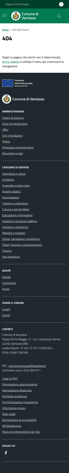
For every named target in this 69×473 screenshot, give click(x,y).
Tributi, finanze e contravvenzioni (22, 245)
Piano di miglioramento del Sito (21, 431)
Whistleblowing (11, 426)
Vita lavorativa (11, 256)
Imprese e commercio (15, 227)
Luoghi (6, 309)
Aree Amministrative (14, 123)
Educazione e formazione (17, 215)
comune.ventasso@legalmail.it (27, 366)
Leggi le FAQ (9, 378)
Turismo (6, 250)
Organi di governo (13, 118)
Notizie (6, 277)
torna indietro (11, 61)
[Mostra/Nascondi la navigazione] (4, 15)
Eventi (6, 315)
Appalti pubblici (11, 191)
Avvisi (5, 289)
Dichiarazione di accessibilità (19, 420)
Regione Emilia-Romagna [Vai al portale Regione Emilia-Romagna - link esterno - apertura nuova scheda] (17, 4)
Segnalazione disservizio (17, 390)
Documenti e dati (12, 153)
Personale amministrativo (17, 147)
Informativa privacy (14, 408)
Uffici (5, 129)
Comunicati (9, 283)
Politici (6, 141)
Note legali (8, 414)
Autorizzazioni (10, 197)
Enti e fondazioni (12, 135)
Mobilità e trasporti (13, 233)
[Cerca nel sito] (59, 15)
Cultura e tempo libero (15, 209)
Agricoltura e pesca (13, 173)
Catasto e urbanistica (15, 203)
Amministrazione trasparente (20, 402)
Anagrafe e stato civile (16, 185)
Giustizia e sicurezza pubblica (19, 221)
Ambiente (8, 179)
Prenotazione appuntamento (19, 384)
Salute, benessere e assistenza (21, 239)
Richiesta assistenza (14, 396)
